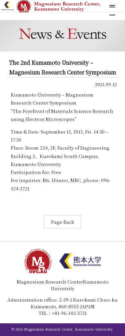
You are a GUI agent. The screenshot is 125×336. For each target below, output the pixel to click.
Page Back (62, 221)
